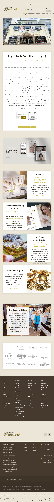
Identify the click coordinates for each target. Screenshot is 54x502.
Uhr (19, 87)
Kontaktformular (46, 455)
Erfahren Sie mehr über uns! (27, 127)
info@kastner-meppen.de (46, 449)
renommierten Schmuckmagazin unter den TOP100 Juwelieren (26, 71)
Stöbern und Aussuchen (15, 218)
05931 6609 (45, 444)
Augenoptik (15, 100)
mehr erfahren (40, 196)
